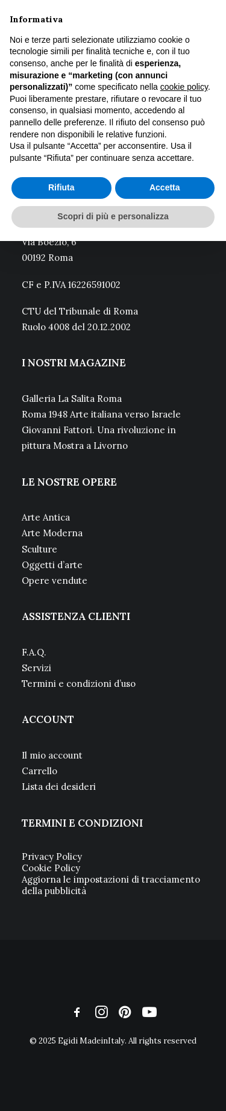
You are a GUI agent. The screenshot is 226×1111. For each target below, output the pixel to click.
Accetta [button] (164, 187)
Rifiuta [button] (61, 187)
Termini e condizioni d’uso (79, 683)
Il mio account (52, 755)
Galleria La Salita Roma (72, 398)
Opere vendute (54, 580)
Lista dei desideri (59, 786)
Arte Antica (46, 517)
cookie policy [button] (184, 87)
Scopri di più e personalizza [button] (112, 216)
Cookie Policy (51, 868)
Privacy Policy (52, 856)
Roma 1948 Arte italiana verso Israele (101, 414)
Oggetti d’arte (52, 565)
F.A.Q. (34, 652)
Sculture (39, 549)
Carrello (39, 771)
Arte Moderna (52, 533)
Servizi (36, 668)
